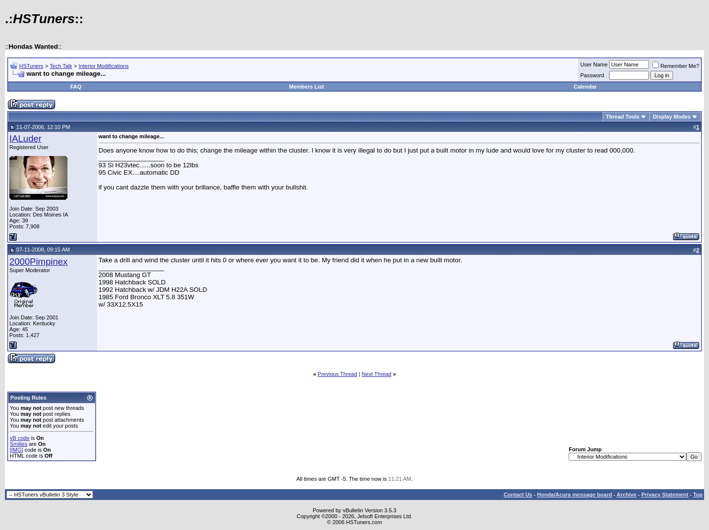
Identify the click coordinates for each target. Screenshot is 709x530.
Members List (306, 87)
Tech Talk (61, 66)
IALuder (25, 138)
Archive (626, 495)
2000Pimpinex (38, 261)
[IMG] (16, 450)
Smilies (18, 444)
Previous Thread (337, 374)
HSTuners (31, 66)
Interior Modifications (104, 66)
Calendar (585, 87)
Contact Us (518, 495)
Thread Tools (623, 117)
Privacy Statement (664, 495)
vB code (20, 438)
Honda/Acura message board (574, 495)
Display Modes (672, 117)
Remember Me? (675, 66)
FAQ (76, 87)
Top (698, 495)
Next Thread (376, 374)
